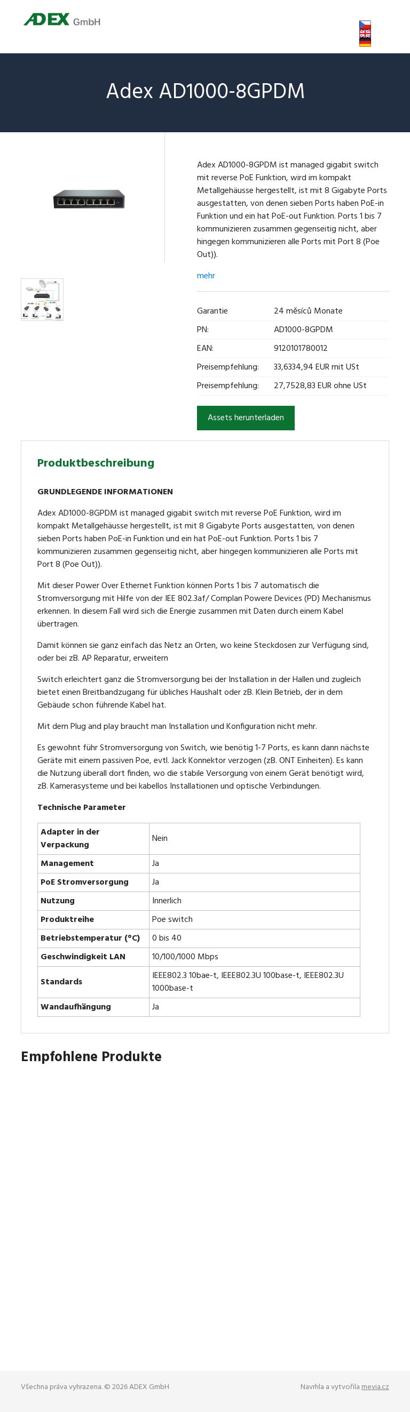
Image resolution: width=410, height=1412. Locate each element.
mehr (206, 276)
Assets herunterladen (246, 418)
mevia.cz (375, 1387)
